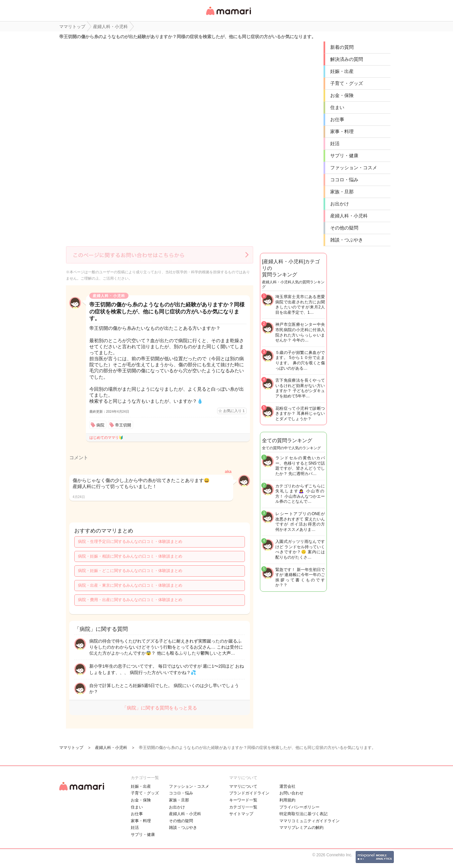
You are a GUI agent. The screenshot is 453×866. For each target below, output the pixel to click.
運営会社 (287, 786)
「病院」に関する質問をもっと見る (159, 707)
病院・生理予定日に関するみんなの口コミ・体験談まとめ (130, 541)
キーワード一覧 (243, 800)
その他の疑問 (344, 227)
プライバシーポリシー (299, 807)
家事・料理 (342, 131)
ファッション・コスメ (353, 167)
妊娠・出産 (342, 71)
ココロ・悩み (344, 179)
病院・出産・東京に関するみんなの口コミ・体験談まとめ (130, 585)
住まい (337, 107)
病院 (100, 425)
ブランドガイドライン (249, 793)
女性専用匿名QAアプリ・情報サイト (228, 15)
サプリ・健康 (344, 155)
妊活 (335, 143)
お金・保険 (342, 95)
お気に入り (234, 411)
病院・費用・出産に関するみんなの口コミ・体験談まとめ (130, 599)
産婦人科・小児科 (349, 215)
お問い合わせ (291, 793)
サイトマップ (241, 813)
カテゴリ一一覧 (243, 807)
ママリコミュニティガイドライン (309, 821)
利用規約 (287, 800)
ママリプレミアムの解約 (301, 827)
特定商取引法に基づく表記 (303, 813)
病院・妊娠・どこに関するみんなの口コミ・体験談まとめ (130, 570)
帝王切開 (123, 425)
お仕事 (337, 119)
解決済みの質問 (346, 59)
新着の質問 (342, 47)
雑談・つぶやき (346, 240)
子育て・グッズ (346, 83)
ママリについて (243, 786)
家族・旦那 (342, 191)
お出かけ (339, 203)
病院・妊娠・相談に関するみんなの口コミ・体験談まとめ (130, 556)
